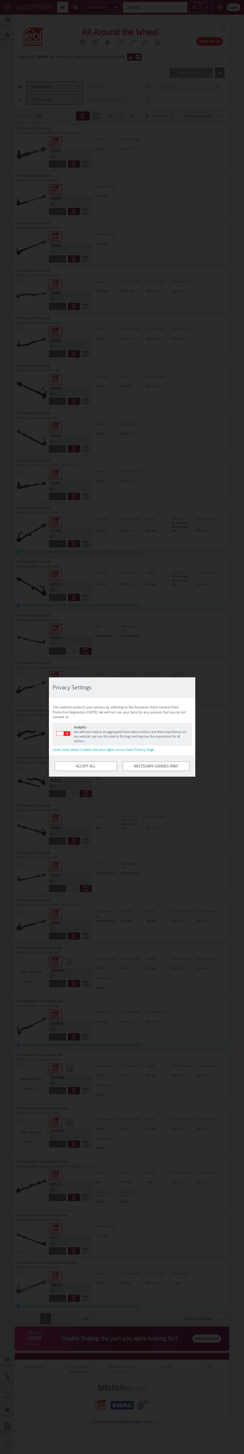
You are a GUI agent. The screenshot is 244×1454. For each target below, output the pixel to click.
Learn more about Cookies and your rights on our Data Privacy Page (103, 749)
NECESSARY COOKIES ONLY (156, 766)
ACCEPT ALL (85, 766)
